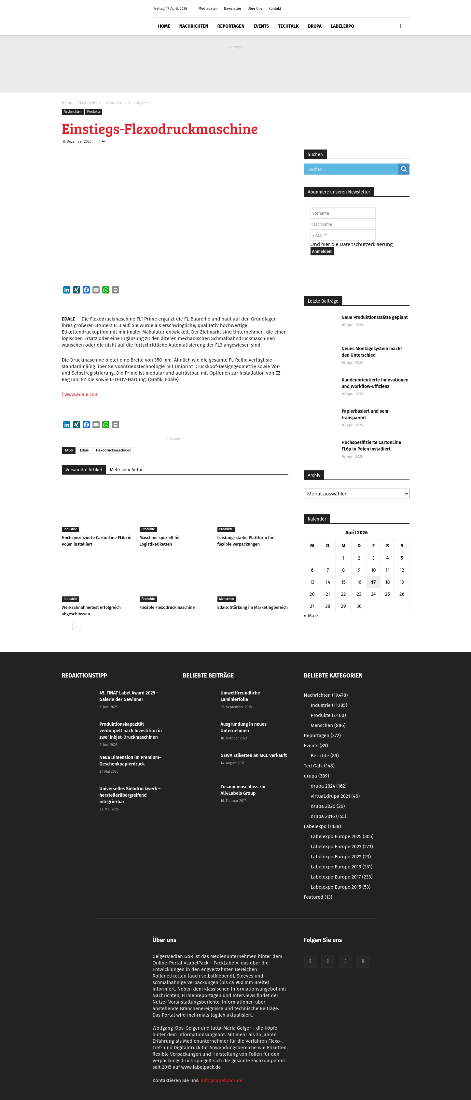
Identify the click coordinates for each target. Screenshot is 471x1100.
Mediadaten (208, 9)
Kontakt (275, 9)
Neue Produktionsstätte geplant (375, 317)
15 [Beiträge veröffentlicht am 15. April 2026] (343, 582)
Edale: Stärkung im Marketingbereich (252, 607)
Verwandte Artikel (84, 470)
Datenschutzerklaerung (366, 244)
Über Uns (254, 9)
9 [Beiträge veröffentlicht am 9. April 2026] (359, 570)
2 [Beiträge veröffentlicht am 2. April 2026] (359, 558)
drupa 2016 (328, 816)
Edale (84, 450)
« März (311, 616)
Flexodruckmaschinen (114, 450)
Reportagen (230, 26)
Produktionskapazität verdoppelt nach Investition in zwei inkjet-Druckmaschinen (131, 730)
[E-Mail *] (343, 235)
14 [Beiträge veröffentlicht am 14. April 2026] (328, 582)
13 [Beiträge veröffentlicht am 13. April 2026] (312, 582)
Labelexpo (342, 26)
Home (164, 26)
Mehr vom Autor (126, 470)
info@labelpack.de (221, 1080)
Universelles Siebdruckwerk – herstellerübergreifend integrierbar (130, 795)
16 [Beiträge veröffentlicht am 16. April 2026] (359, 582)
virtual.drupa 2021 (335, 796)
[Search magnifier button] (403, 169)
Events (261, 26)
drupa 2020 (328, 806)
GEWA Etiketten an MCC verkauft (254, 755)
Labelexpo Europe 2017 (342, 877)
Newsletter (233, 9)
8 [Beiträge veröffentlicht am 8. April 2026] (343, 570)
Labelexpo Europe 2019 (342, 867)
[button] (401, 26)
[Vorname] (343, 213)
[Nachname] (343, 224)
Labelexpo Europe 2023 (342, 847)
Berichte (325, 756)
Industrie (70, 529)
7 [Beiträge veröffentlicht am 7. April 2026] (328, 570)
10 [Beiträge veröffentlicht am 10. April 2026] (373, 570)
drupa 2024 (329, 786)
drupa (315, 26)
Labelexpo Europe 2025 (342, 836)
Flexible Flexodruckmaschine (167, 607)
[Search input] (353, 169)
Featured (318, 897)
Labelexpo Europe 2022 (341, 857)
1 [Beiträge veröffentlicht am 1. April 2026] (343, 558)
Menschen (226, 599)
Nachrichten (193, 26)
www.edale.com (80, 394)
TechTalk (288, 26)
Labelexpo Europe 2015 (341, 887)
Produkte (114, 102)
